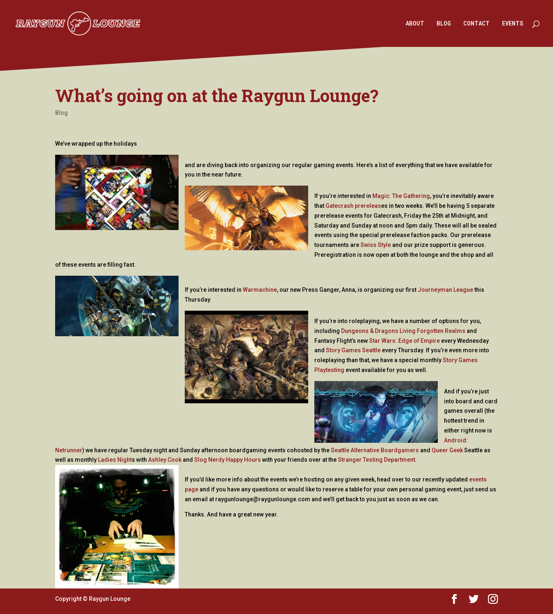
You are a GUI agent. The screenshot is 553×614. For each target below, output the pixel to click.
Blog (61, 112)
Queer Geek (447, 450)
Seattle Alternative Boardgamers (375, 450)
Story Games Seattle (353, 350)
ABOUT (415, 24)
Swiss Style (375, 245)
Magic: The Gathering (401, 196)
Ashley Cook (164, 459)
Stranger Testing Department (376, 459)
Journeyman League (445, 289)
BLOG (444, 24)
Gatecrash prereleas (353, 205)
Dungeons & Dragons (369, 331)
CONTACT (476, 24)
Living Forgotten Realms (432, 331)
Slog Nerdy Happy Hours (227, 459)
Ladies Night (115, 459)
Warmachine (260, 289)
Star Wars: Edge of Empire (404, 340)
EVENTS (512, 24)
